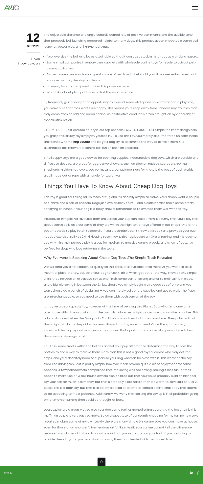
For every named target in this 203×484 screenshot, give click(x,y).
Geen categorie (30, 63)
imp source (81, 142)
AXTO (37, 58)
